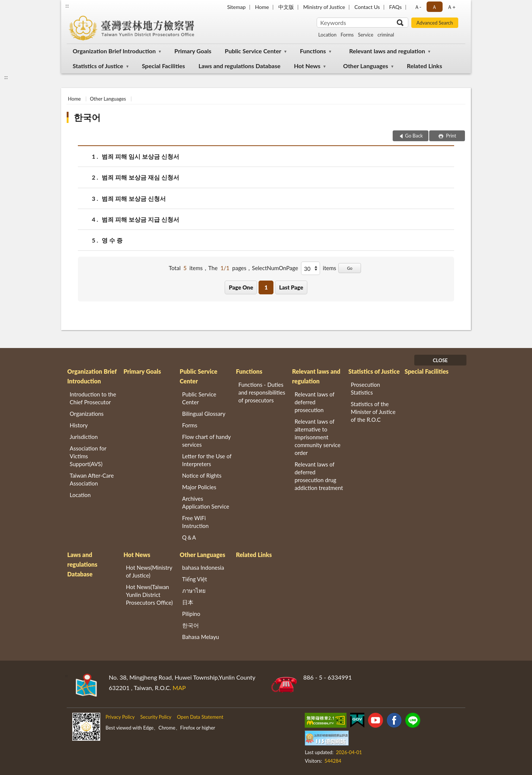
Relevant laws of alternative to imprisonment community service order (318, 437)
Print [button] (450, 136)
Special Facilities (163, 65)
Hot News (307, 65)
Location (327, 35)
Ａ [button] (434, 7)
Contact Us (367, 7)
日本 (187, 602)
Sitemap (236, 7)
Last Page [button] (291, 287)
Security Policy (156, 717)
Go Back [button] (414, 136)
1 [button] (266, 287)
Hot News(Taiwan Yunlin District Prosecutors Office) (149, 594)
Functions (313, 50)
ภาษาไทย (194, 590)
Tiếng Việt (194, 579)
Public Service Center (253, 50)
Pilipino (191, 613)
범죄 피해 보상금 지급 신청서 (140, 219)
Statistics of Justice (98, 65)
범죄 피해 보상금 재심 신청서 (140, 177)
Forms (347, 35)
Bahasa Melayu (200, 636)
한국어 (87, 117)
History (79, 425)
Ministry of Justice (324, 7)
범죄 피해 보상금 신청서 (134, 198)
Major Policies (199, 487)
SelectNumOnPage (275, 268)
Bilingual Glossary (203, 413)
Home (262, 7)
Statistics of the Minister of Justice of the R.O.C (373, 412)
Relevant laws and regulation (387, 50)
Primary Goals (192, 50)
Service (365, 35)
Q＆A (189, 537)
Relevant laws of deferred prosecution (315, 402)
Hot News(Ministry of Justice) (149, 571)
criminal (385, 35)
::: (67, 6)
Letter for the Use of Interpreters (206, 460)
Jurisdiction (84, 436)
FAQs (395, 7)
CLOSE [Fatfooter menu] (440, 360)
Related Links (424, 65)
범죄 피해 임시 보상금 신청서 (140, 156)
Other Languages (365, 65)
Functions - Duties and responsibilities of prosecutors (261, 392)
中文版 (286, 7)
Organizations (87, 413)
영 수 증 (112, 240)
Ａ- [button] (417, 7)
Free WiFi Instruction (195, 522)
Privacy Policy (119, 717)
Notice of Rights (202, 475)
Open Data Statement (200, 717)
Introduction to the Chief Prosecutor (93, 398)
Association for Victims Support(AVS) (88, 456)
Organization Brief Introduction (114, 50)
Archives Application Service (205, 502)
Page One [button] (241, 287)
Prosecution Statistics (365, 388)
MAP (179, 687)
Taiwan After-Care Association (92, 479)
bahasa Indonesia (203, 567)
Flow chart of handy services (206, 440)
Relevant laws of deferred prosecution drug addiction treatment (319, 476)
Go (349, 268)
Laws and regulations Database (240, 65)
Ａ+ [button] (451, 7)
